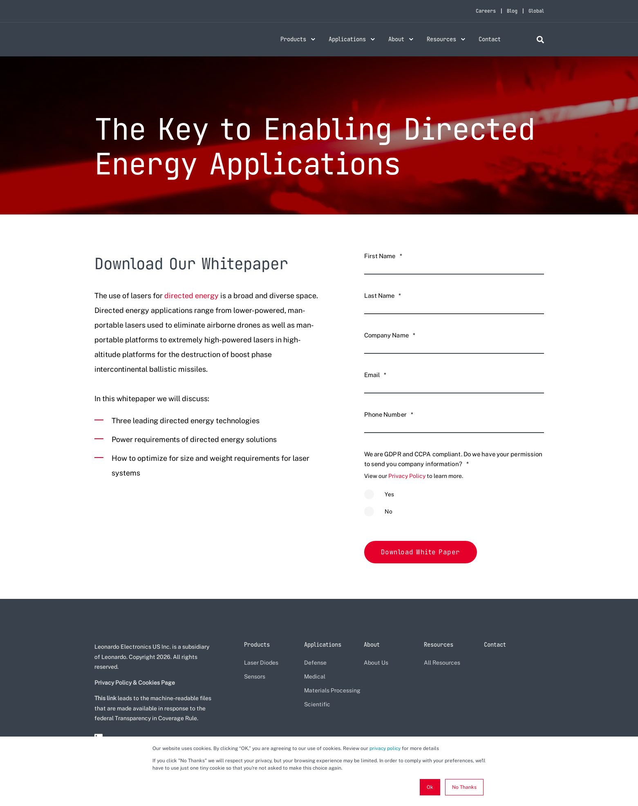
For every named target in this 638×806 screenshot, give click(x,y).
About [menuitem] (396, 39)
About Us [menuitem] (376, 662)
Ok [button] (430, 787)
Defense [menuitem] (315, 662)
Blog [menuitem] (512, 11)
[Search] (540, 39)
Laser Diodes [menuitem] (261, 662)
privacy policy (385, 748)
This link (105, 697)
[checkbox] (454, 506)
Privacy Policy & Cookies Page (134, 682)
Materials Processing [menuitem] (332, 690)
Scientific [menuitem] (317, 704)
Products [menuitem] (293, 39)
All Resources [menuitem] (442, 662)
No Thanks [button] (464, 787)
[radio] (454, 498)
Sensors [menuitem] (254, 676)
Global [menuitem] (536, 11)
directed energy (191, 295)
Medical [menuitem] (314, 676)
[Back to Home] (140, 44)
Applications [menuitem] (347, 39)
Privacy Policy (406, 476)
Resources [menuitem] (441, 39)
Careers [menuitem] (486, 11)
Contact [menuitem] (490, 39)
